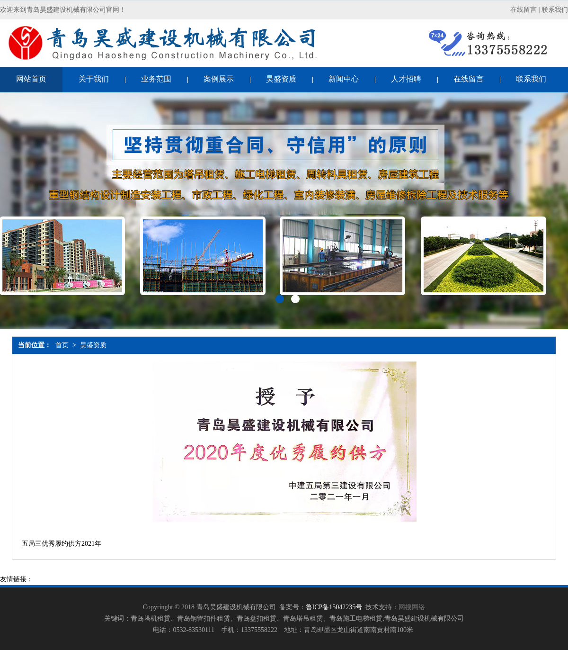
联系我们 (554, 9)
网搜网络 (412, 607)
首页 (62, 345)
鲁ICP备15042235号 (334, 607)
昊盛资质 (93, 345)
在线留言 (523, 9)
